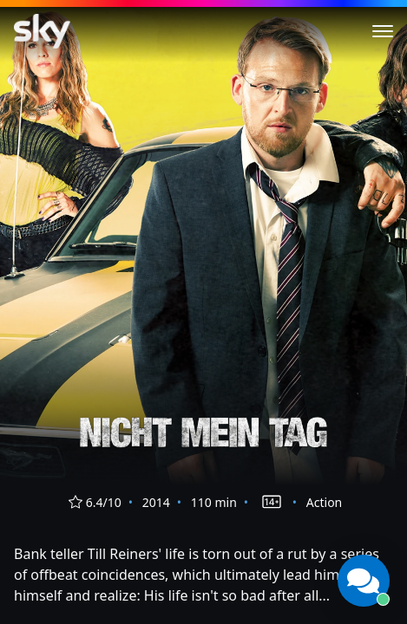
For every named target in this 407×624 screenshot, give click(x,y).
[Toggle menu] (382, 31)
